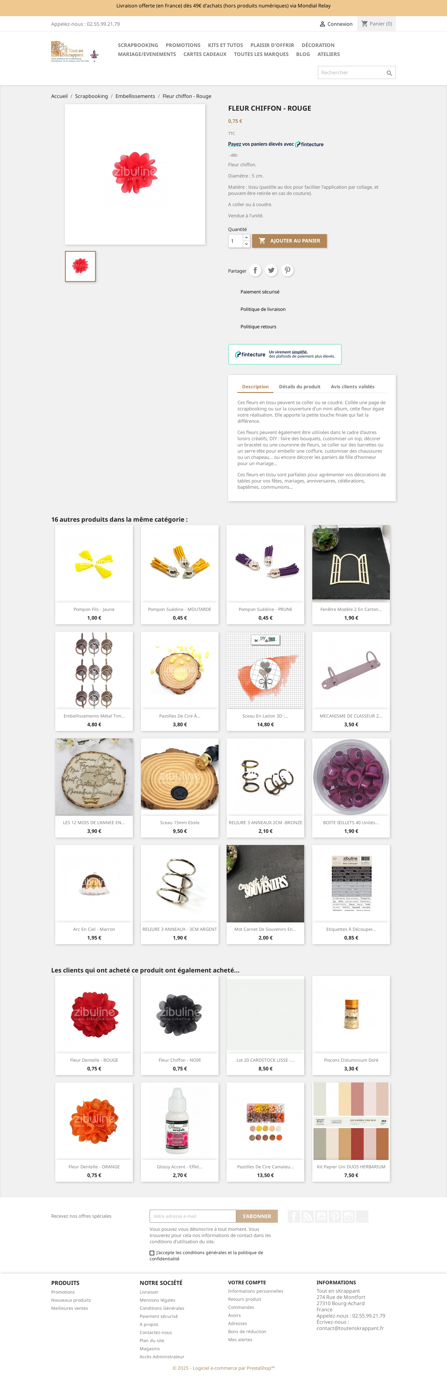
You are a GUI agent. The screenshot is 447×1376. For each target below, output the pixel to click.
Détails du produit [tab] (300, 386)
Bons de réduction (247, 1331)
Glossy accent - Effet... (180, 1167)
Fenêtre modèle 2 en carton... (351, 609)
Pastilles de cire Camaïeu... (265, 1167)
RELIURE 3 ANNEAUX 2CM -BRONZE (265, 822)
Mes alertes (240, 1339)
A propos (149, 1324)
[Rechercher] (357, 72)
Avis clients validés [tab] (353, 386)
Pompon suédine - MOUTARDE (179, 609)
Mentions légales (157, 1300)
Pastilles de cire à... (180, 716)
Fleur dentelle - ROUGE (94, 1060)
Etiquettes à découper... (351, 929)
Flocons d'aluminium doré (351, 1060)
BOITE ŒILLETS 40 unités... (351, 822)
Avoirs (234, 1315)
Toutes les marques (261, 54)
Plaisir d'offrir (272, 45)
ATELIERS (329, 54)
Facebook (294, 1216)
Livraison (149, 1292)
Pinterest (287, 270)
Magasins (150, 1348)
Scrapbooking (138, 45)
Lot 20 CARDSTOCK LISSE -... (266, 1060)
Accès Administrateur (162, 1357)
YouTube (321, 1216)
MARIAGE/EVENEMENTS (147, 54)
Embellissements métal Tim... (94, 716)
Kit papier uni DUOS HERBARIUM (351, 1167)
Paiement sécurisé (159, 1316)
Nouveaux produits (71, 1300)
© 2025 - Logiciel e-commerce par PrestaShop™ (224, 1368)
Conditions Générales (162, 1308)
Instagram (348, 1216)
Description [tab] (255, 386)
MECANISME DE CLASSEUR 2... (351, 716)
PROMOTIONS (183, 45)
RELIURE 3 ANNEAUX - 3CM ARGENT (179, 929)
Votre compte (247, 1282)
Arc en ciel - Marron (94, 929)
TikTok (362, 1216)
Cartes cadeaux (205, 54)
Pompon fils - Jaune (94, 609)
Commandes (241, 1307)
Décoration (318, 45)
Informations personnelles (255, 1291)
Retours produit (244, 1299)
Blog (303, 54)
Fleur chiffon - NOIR (180, 1060)
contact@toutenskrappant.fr (350, 1328)
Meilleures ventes (69, 1308)
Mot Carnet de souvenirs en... (265, 929)
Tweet (271, 270)
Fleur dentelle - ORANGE (94, 1167)
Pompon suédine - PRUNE (265, 609)
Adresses (237, 1323)
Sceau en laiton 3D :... (265, 716)
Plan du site (152, 1340)
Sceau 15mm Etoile (180, 822)
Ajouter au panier (289, 241)
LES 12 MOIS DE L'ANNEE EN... (94, 822)
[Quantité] (235, 241)
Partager (255, 270)
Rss (307, 1216)
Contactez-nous (156, 1332)
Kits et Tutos (225, 45)
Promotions (63, 1292)
